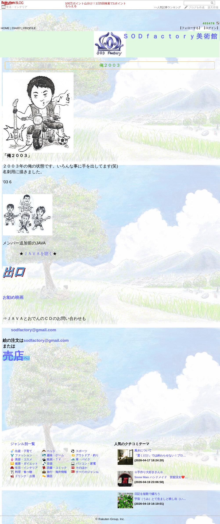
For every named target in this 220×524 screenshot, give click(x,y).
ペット (48, 451)
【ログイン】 (211, 28)
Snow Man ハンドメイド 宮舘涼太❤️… (161, 477)
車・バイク (80, 459)
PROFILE (29, 28)
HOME (5, 28)
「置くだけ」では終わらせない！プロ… (160, 455)
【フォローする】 (190, 28)
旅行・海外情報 (54, 472)
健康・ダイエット (24, 463)
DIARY (16, 28)
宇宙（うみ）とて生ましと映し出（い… (160, 499)
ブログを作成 (196, 7)
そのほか (79, 467)
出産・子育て (21, 451)
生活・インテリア (16, 7)
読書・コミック (54, 467)
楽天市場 (213, 7)
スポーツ (79, 451)
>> (167, 7)
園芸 (47, 476)
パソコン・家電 (83, 463)
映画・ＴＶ (51, 459)
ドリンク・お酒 (22, 476)
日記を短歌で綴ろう (147, 493)
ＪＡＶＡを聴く (38, 253)
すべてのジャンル (85, 472)
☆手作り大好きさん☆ (148, 472)
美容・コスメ (21, 459)
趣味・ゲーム (53, 455)
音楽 (47, 463)
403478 (209, 23)
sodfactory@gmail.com (33, 330)
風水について (142, 450)
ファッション (21, 455)
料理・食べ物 (21, 472)
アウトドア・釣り (85, 455)
